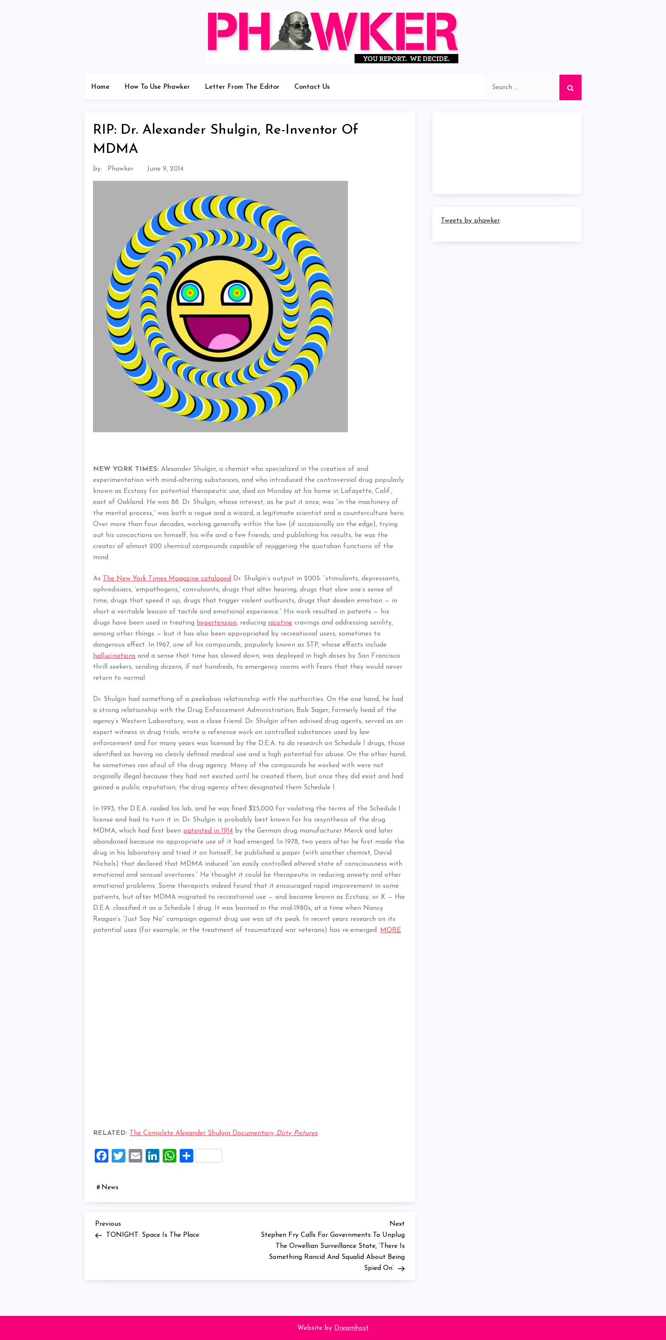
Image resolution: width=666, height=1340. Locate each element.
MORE (390, 930)
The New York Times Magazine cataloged (167, 578)
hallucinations (114, 656)
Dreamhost (351, 1328)
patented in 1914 (208, 831)
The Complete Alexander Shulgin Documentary (224, 1133)
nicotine (280, 622)
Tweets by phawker (470, 220)
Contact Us (312, 87)
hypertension (217, 622)
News (110, 1187)
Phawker (120, 169)
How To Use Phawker (157, 87)
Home (100, 87)
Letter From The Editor (242, 87)
